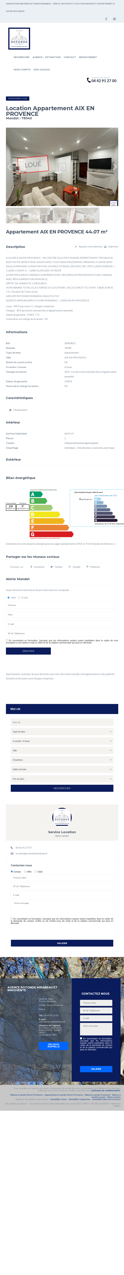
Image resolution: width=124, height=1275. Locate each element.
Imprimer (111, 246)
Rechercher (21, 57)
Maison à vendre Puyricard (97, 1094)
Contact (70, 57)
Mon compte (22, 69)
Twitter (57, 566)
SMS (13, 598)
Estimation (53, 57)
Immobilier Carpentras (79, 1099)
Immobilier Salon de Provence (106, 1099)
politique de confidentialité (106, 1090)
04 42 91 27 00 (51, 1015)
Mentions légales (116, 1104)
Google (74, 566)
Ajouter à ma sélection (88, 246)
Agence (37, 57)
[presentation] (34, 932)
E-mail (25, 598)
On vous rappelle (54, 1045)
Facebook (37, 566)
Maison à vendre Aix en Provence (26, 1094)
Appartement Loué (17, 98)
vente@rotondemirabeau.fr (52, 1021)
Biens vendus (114, 1097)
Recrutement (88, 57)
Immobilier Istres (58, 1099)
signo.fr (23, 1103)
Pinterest (93, 566)
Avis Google (42, 69)
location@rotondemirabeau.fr (32, 853)
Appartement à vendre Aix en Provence (63, 1094)
